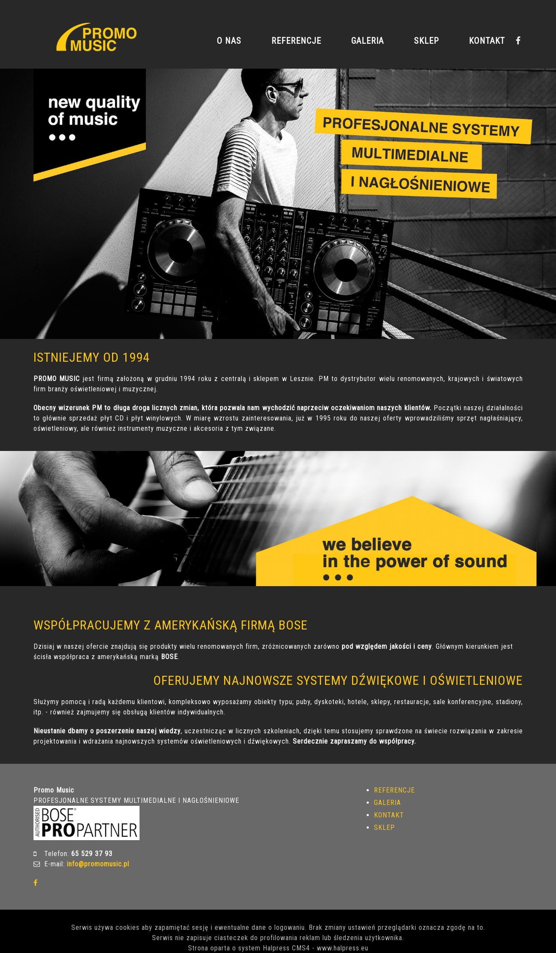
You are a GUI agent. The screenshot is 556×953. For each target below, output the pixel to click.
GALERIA (367, 41)
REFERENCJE (296, 41)
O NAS (229, 41)
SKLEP (426, 41)
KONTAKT (487, 41)
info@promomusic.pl (98, 864)
